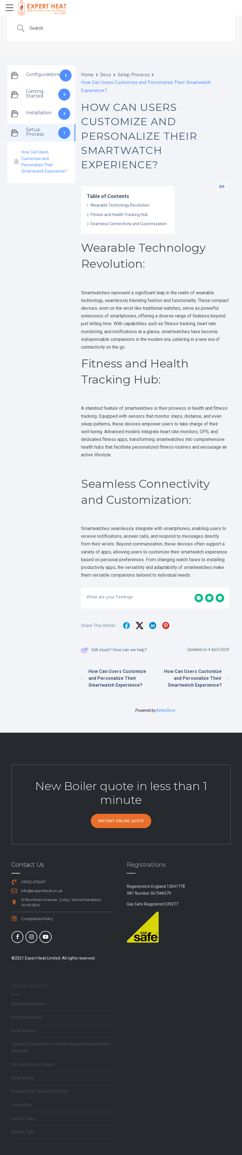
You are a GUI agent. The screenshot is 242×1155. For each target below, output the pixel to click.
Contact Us (27, 864)
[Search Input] (128, 28)
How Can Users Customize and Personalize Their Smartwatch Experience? (113, 678)
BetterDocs (165, 710)
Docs (105, 74)
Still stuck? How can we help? (114, 650)
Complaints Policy (37, 919)
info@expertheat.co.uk (41, 891)
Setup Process (134, 74)
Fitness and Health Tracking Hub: (119, 214)
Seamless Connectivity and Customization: (129, 223)
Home (87, 74)
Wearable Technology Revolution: (120, 205)
